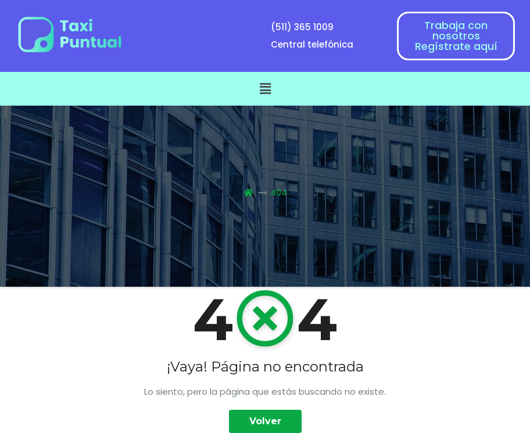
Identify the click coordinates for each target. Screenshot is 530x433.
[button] (265, 89)
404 (278, 192)
